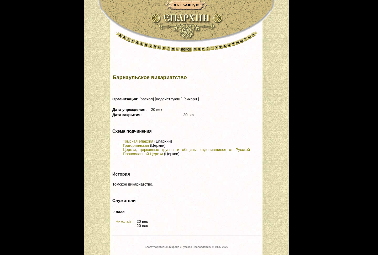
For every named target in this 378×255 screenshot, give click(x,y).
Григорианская (136, 145)
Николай (123, 221)
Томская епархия (138, 141)
